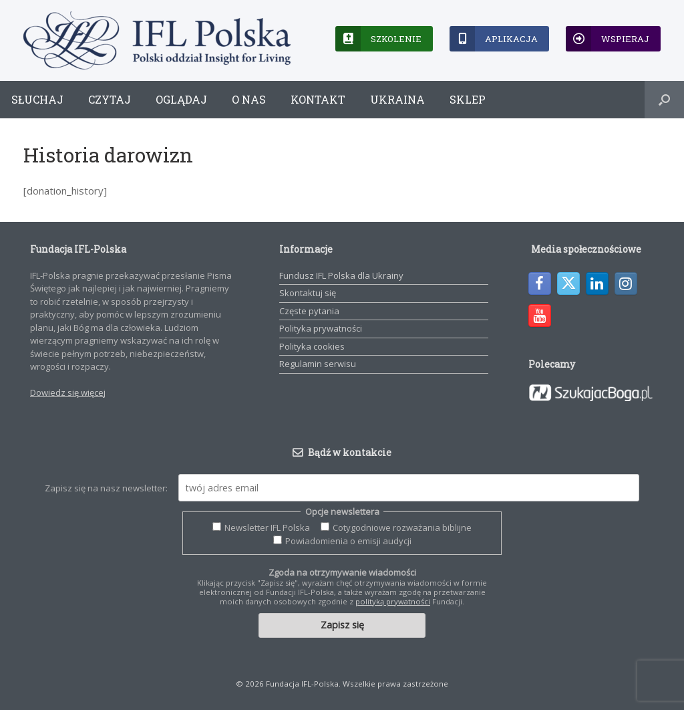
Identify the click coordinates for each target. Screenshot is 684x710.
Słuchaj (37, 99)
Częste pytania (309, 311)
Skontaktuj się (307, 293)
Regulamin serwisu (317, 364)
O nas (249, 99)
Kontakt (318, 99)
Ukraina (397, 99)
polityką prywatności (392, 601)
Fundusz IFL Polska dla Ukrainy (341, 275)
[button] (664, 99)
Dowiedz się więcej (68, 392)
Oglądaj (181, 99)
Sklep (468, 99)
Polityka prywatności (320, 328)
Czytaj (109, 99)
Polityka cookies (312, 346)
